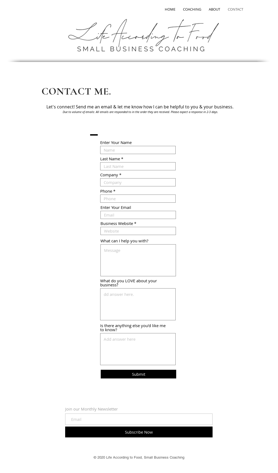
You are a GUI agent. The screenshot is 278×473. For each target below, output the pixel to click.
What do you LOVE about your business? (128, 283)
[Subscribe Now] (139, 432)
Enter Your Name (116, 142)
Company (109, 175)
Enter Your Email (115, 207)
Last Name (110, 159)
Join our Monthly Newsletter (91, 409)
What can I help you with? (124, 241)
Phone (106, 191)
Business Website (116, 223)
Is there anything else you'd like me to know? (133, 328)
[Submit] (138, 374)
